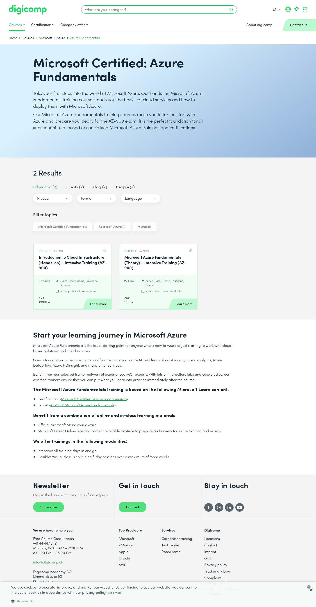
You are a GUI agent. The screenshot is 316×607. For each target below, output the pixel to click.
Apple (123, 551)
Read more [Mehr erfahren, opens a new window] (114, 593)
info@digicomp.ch (48, 562)
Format (87, 198)
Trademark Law (217, 571)
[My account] (288, 11)
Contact (132, 506)
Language (133, 198)
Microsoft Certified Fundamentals (62, 226)
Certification (41, 24)
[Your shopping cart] (304, 9)
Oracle (124, 558)
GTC (207, 558)
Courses (15, 24)
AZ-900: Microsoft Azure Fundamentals (82, 404)
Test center (170, 545)
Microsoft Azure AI (112, 226)
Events (75, 186)
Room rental (171, 551)
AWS (122, 564)
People (125, 186)
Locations (212, 538)
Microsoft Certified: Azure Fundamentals (94, 398)
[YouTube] (239, 507)
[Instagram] (219, 507)
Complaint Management (215, 580)
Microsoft (45, 38)
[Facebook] (208, 507)
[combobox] (310, 587)
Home (13, 38)
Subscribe (48, 506)
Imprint (210, 551)
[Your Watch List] (296, 9)
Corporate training (176, 538)
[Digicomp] (28, 10)
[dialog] (158, 594)
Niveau (43, 198)
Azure (61, 38)
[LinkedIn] (229, 507)
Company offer (72, 24)
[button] (105, 601)
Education (45, 186)
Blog (100, 186)
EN (277, 9)
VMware (126, 545)
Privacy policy (215, 564)
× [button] (311, 590)
